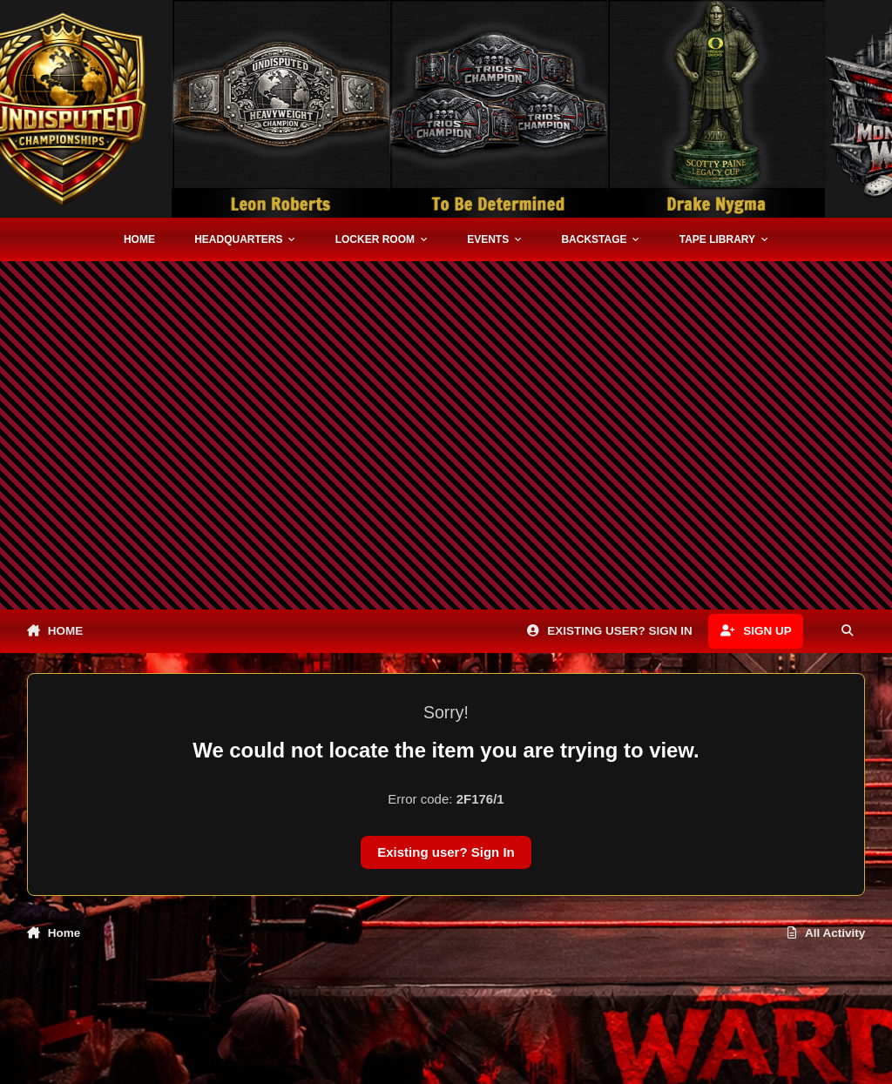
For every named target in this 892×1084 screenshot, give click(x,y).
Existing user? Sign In (446, 852)
